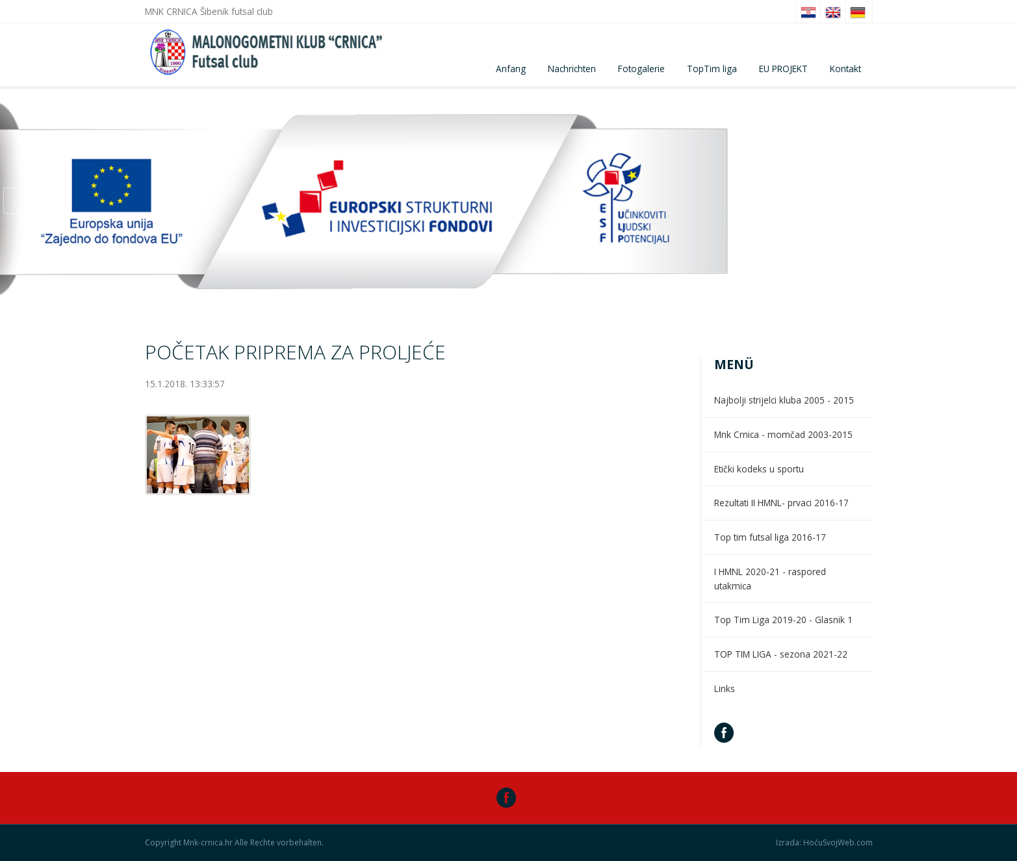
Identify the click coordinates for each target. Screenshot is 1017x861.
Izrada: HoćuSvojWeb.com (824, 843)
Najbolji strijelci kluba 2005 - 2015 (784, 400)
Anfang (511, 68)
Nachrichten (572, 68)
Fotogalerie (641, 68)
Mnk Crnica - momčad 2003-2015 (783, 434)
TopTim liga (712, 68)
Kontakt (845, 68)
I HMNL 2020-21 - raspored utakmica (770, 578)
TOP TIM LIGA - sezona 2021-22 (780, 654)
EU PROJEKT (783, 68)
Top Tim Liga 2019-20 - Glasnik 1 (783, 619)
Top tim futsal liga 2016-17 (770, 537)
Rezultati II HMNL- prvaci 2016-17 (781, 502)
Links (724, 688)
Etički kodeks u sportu (759, 469)
